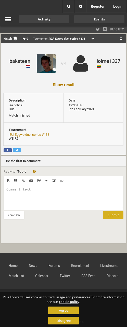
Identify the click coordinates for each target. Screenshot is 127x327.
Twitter (65, 276)
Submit (113, 219)
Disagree (64, 320)
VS (63, 63)
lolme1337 (108, 61)
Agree (63, 310)
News (33, 265)
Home (13, 265)
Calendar (41, 276)
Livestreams (109, 265)
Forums (54, 265)
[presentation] (42, 234)
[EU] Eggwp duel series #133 (29, 135)
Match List (16, 276)
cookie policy (69, 301)
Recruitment (80, 265)
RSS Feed (88, 276)
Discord (112, 276)
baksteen (19, 61)
